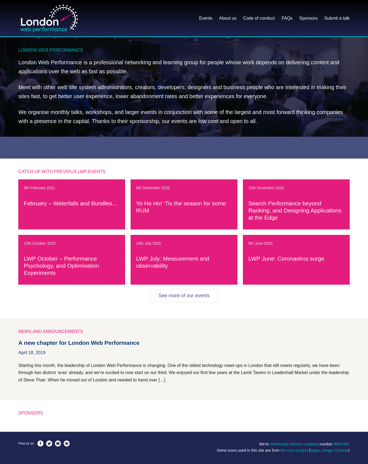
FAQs (287, 18)
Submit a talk (336, 18)
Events (206, 18)
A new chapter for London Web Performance (78, 343)
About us (227, 18)
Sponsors (308, 18)
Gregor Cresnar (335, 450)
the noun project (294, 450)
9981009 (341, 444)
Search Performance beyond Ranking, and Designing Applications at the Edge (294, 210)
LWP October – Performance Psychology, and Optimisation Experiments (61, 265)
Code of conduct (259, 18)
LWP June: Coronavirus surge (286, 258)
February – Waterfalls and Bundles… (71, 203)
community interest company (294, 444)
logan (315, 450)
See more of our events (184, 295)
